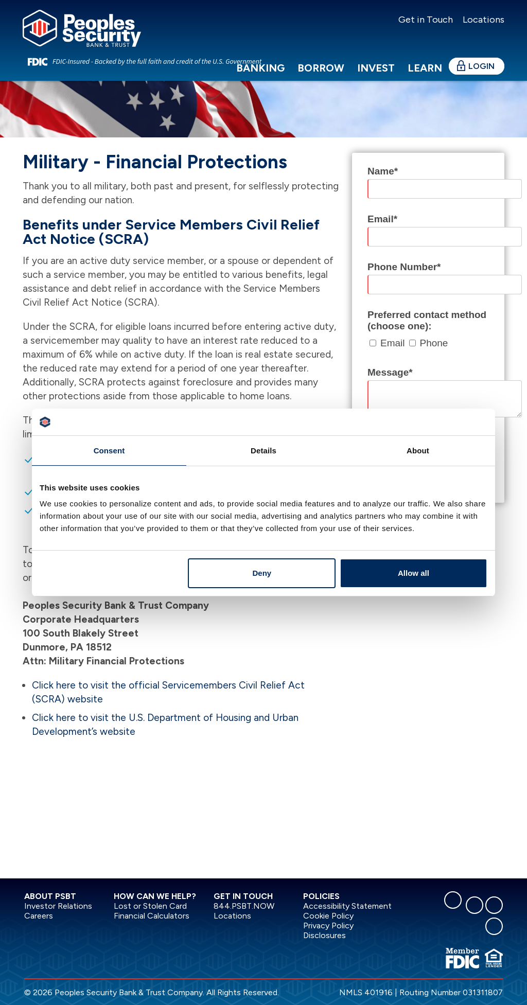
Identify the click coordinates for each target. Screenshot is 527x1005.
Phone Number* (404, 266)
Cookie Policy (328, 916)
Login (481, 66)
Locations (482, 19)
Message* (390, 372)
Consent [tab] (109, 450)
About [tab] (418, 450)
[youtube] (494, 926)
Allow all (413, 573)
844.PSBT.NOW (244, 906)
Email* (382, 219)
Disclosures (324, 935)
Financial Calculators (151, 916)
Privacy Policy (328, 925)
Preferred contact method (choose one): (426, 320)
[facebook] (453, 900)
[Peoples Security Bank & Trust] (82, 27)
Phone (434, 343)
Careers (38, 916)
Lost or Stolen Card (150, 906)
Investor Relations (58, 906)
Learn (425, 68)
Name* (382, 171)
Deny (262, 573)
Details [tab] (263, 450)
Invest (376, 68)
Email (392, 343)
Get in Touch (425, 19)
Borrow (320, 68)
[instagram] (494, 905)
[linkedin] (474, 905)
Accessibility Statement (347, 906)
